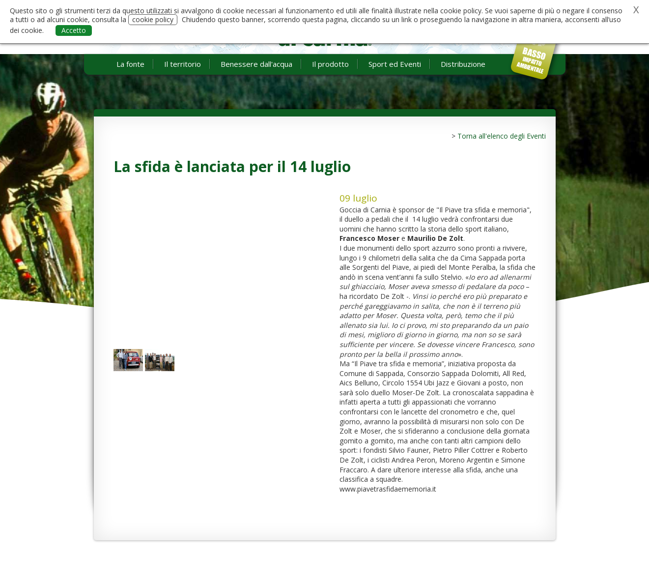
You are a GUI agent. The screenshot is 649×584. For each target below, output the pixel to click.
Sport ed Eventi (394, 64)
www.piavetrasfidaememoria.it (387, 489)
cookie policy (152, 19)
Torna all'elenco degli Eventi (501, 136)
